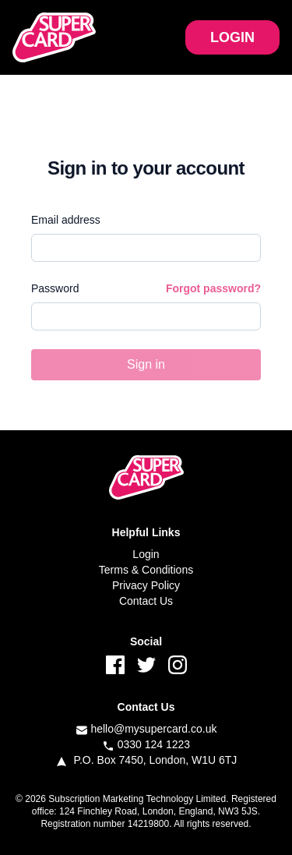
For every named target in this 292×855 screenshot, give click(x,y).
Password (55, 288)
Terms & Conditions (146, 570)
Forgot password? (213, 288)
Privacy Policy (146, 585)
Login (145, 554)
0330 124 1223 (154, 744)
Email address (65, 220)
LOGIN (232, 37)
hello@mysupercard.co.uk (153, 729)
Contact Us (146, 601)
